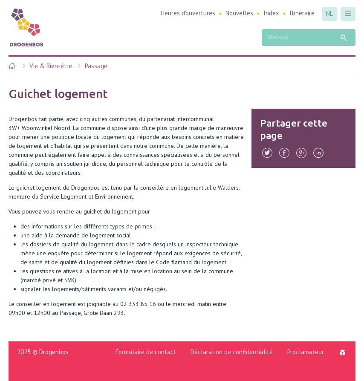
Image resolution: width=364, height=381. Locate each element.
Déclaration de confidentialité (232, 352)
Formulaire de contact (146, 352)
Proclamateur (305, 352)
